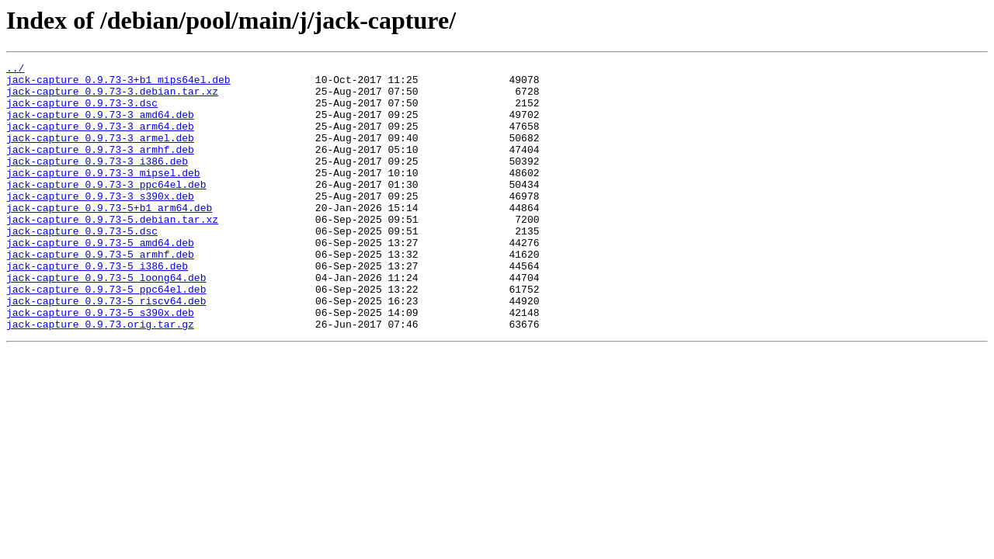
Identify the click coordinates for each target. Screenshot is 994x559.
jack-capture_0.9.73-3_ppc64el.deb (106, 210)
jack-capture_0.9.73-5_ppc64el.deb (106, 335)
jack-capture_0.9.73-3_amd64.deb (100, 126)
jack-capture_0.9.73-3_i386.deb (97, 182)
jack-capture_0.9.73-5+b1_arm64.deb (109, 238)
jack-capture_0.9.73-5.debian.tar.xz (112, 252)
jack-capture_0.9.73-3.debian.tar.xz (112, 98)
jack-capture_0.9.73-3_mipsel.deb (103, 196)
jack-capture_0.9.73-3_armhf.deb (100, 168)
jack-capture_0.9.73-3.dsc (82, 112)
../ (15, 70)
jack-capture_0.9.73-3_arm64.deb (100, 140)
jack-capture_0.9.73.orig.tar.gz (100, 377)
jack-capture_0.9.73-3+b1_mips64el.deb (118, 84)
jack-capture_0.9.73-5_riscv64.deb (106, 349)
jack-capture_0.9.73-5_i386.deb (97, 307)
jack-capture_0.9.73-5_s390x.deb (100, 363)
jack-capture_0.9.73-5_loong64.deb (106, 321)
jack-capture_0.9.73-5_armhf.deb (100, 293)
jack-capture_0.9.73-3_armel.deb (100, 154)
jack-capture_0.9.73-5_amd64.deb (100, 279)
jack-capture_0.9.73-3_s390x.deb (100, 224)
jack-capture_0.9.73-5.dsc (82, 266)
